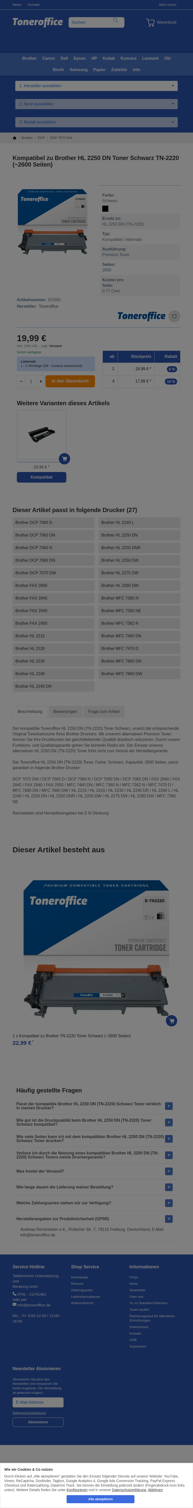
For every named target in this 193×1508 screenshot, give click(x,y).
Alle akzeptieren (100, 1499)
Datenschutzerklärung (129, 1490)
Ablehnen (155, 1490)
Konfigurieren (77, 1490)
